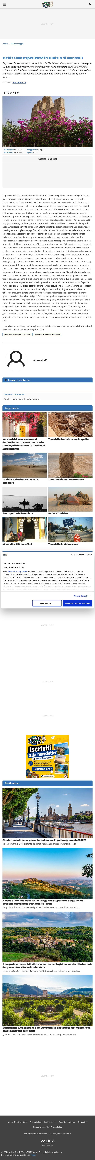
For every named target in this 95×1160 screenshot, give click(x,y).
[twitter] (7, 92)
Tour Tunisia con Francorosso (66, 479)
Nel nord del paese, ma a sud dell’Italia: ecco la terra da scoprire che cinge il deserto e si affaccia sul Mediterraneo (23, 444)
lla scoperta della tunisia (17, 513)
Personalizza (47, 603)
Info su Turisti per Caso (17, 1122)
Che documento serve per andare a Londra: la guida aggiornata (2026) (44, 840)
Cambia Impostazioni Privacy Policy (47, 1127)
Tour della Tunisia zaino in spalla (68, 439)
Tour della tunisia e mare (63, 544)
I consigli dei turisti (19, 380)
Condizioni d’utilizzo (67, 1122)
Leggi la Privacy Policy (13, 567)
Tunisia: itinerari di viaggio (47, 334)
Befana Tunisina (58, 513)
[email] (14, 92)
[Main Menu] (4, 4)
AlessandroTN (19, 82)
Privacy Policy (35, 1122)
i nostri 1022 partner (17, 571)
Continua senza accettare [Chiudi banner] (81, 555)
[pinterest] (11, 92)
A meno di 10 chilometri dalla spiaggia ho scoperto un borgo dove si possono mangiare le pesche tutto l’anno (43, 902)
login (14, 399)
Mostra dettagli (80, 596)
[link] (17, 92)
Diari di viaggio (17, 43)
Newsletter (82, 1122)
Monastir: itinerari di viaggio (17, 334)
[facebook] (4, 92)
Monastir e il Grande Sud (17, 544)
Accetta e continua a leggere (77, 603)
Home (5, 43)
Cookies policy (50, 1122)
